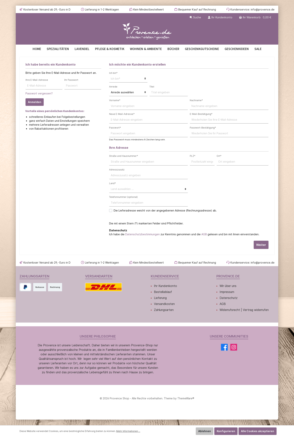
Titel (151, 86)
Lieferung (160, 298)
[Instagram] (234, 347)
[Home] (37, 49)
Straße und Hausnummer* (123, 156)
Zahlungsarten (164, 310)
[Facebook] (224, 347)
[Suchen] (195, 17)
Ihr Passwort (71, 79)
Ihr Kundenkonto (165, 286)
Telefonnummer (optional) (123, 197)
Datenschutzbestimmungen (142, 234)
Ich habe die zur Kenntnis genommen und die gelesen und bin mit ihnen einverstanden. (184, 234)
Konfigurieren (226, 431)
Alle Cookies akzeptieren (257, 431)
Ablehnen (204, 431)
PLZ (192, 156)
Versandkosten (164, 304)
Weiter (261, 245)
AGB (204, 234)
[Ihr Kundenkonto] (220, 17)
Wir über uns (228, 286)
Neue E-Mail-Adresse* (122, 114)
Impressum (227, 292)
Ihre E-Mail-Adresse (37, 79)
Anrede (113, 86)
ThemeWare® (185, 398)
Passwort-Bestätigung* (203, 127)
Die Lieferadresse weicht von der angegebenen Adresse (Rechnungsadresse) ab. (165, 210)
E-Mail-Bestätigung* (201, 114)
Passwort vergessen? (39, 93)
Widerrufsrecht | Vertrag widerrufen (244, 310)
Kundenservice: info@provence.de (252, 9)
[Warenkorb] (255, 17)
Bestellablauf (163, 292)
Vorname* (114, 100)
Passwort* (115, 127)
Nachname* (196, 100)
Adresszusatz (116, 169)
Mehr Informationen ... (128, 431)
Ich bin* (113, 73)
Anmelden (34, 102)
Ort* (219, 156)
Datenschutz (229, 298)
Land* (112, 183)
